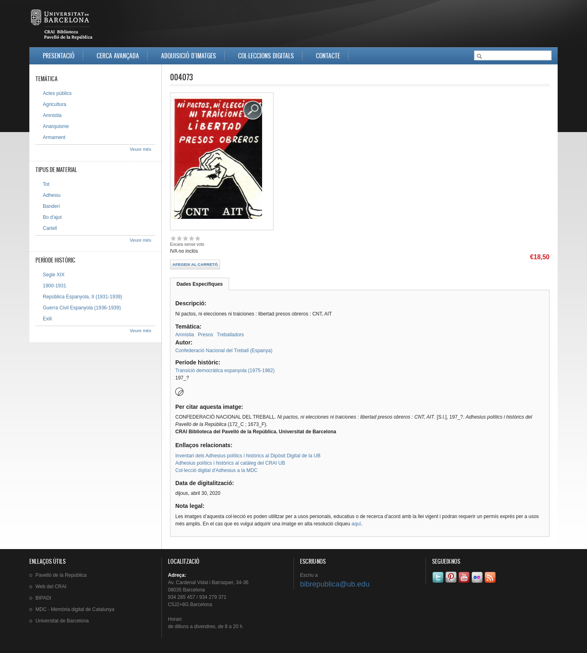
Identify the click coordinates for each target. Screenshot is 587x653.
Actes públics (57, 93)
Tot (46, 184)
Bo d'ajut (52, 217)
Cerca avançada (118, 55)
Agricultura (54, 104)
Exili (47, 319)
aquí (356, 524)
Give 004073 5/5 (197, 238)
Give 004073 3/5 (185, 238)
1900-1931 (54, 286)
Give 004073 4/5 (191, 238)
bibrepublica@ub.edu (334, 584)
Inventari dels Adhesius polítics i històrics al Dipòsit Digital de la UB (247, 456)
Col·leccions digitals (266, 55)
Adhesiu (51, 195)
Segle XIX (53, 275)
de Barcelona (62, 621)
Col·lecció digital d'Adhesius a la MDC (216, 470)
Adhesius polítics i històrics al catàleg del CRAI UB (230, 463)
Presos (205, 335)
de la (60, 575)
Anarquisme (56, 126)
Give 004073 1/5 (173, 238)
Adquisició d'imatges (188, 55)
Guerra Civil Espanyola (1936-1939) (82, 308)
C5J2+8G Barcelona (190, 604)
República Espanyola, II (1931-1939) (82, 297)
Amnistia (184, 335)
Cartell (50, 228)
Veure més (140, 149)
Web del (50, 586)
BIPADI (43, 598)
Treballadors (230, 335)
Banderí (51, 206)
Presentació (59, 55)
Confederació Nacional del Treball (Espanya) (223, 350)
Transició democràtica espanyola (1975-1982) (225, 370)
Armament (54, 137)
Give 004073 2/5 (179, 238)
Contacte (328, 55)
